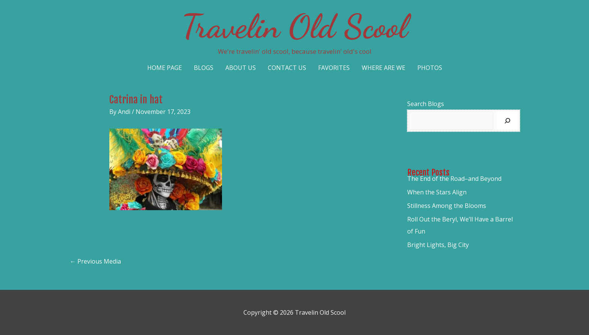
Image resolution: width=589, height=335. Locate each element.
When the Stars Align (437, 192)
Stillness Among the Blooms (446, 206)
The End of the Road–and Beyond (454, 178)
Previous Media (95, 261)
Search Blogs (425, 104)
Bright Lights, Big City (438, 245)
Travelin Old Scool (294, 26)
